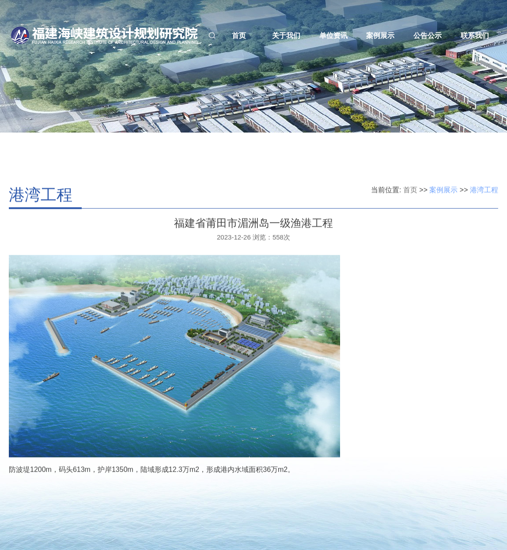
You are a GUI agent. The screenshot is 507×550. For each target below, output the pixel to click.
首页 (239, 35)
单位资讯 (333, 35)
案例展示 (380, 35)
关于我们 (286, 35)
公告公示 (427, 35)
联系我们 (475, 35)
